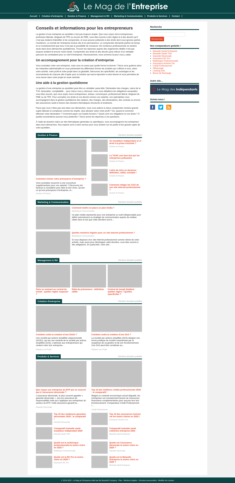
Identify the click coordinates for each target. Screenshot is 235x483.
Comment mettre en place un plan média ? (93, 208)
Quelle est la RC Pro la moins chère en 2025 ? (68, 458)
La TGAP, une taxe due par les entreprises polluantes (124, 156)
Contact (176, 16)
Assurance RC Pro (61, 463)
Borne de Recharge (162, 73)
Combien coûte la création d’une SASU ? (56, 334)
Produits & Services (157, 16)
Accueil (33, 16)
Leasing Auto (159, 70)
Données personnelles (148, 480)
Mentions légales (130, 480)
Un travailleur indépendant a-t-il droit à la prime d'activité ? (125, 142)
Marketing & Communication (128, 16)
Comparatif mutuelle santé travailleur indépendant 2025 (68, 429)
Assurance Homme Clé (118, 420)
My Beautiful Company (108, 480)
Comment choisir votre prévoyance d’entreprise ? (61, 179)
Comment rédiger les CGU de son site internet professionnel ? (124, 187)
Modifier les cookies (166, 480)
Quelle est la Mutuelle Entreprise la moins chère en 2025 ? (123, 459)
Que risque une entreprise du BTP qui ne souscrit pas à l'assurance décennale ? (61, 391)
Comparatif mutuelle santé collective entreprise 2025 (122, 429)
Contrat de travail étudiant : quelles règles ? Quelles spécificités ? (121, 291)
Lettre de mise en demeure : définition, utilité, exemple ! (123, 171)
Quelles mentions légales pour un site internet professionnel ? (103, 232)
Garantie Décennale (44, 407)
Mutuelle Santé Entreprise (119, 434)
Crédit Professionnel (99, 410)
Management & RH (100, 16)
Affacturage (158, 68)
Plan (120, 480)
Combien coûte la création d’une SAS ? (111, 334)
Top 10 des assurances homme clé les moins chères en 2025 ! (125, 415)
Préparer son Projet (43, 349)
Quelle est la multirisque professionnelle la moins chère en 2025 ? (69, 445)
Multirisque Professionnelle (64, 451)
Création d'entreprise (52, 16)
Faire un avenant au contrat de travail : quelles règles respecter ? (52, 291)
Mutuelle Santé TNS (62, 434)
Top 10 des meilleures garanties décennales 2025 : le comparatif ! (70, 416)
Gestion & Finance (77, 16)
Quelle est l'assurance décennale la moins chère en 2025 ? (123, 445)
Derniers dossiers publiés (130, 135)
